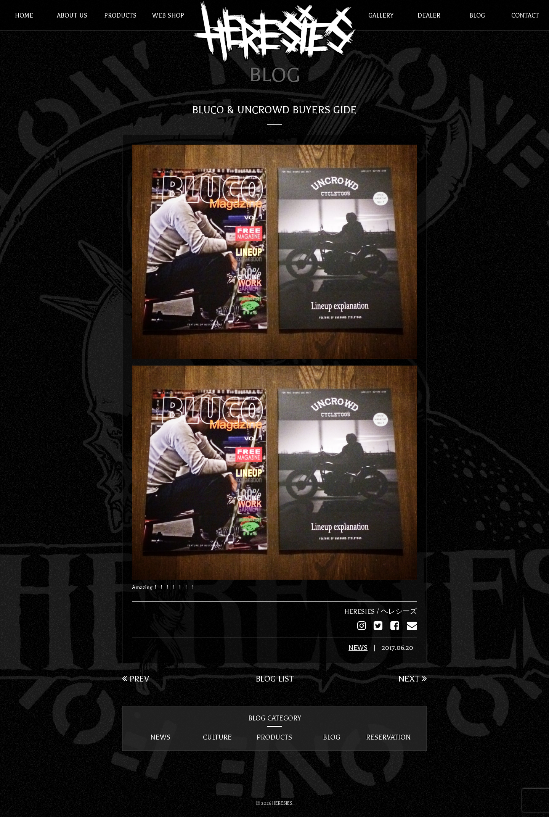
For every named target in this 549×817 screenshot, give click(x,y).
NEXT (412, 678)
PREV (135, 678)
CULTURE (217, 737)
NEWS (358, 647)
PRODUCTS (274, 737)
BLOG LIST (275, 678)
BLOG (331, 737)
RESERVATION (388, 737)
